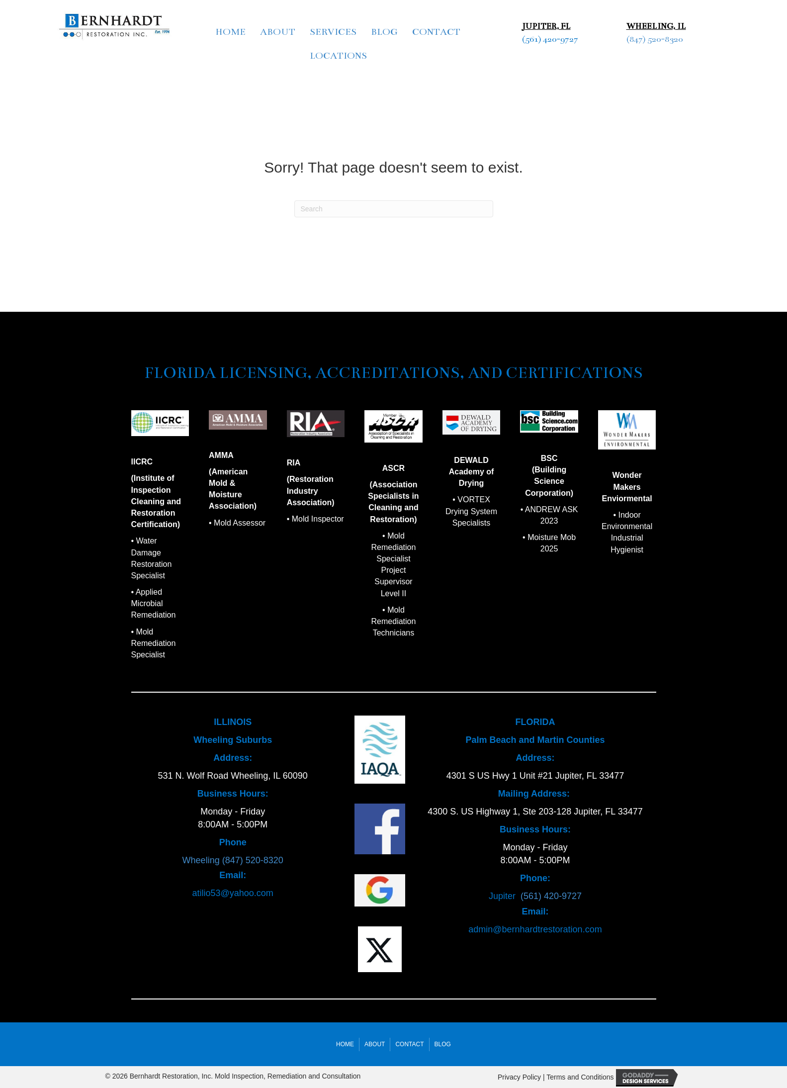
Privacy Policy (519, 1077)
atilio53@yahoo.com (232, 893)
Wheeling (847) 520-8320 (232, 860)
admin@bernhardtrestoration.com (535, 929)
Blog (384, 31)
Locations (338, 55)
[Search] (393, 208)
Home (230, 31)
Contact (436, 31)
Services (333, 31)
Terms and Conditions (579, 1077)
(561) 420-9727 (550, 39)
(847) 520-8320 (654, 39)
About (277, 31)
